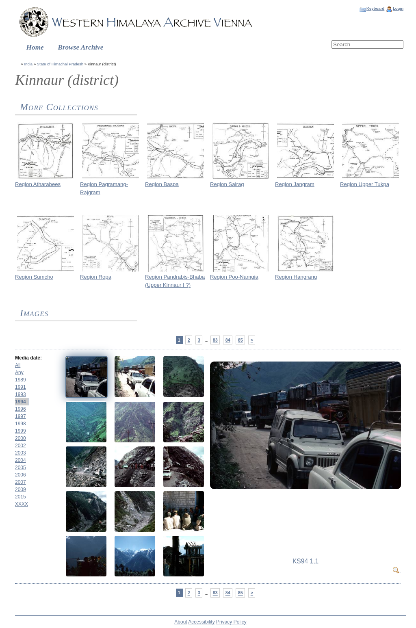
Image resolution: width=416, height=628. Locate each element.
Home (35, 47)
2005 (20, 467)
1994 (20, 402)
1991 (20, 387)
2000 (20, 438)
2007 (20, 482)
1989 (20, 380)
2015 (20, 497)
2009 (20, 489)
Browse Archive (80, 47)
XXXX (21, 504)
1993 (20, 394)
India (28, 64)
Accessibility (201, 622)
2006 (20, 475)
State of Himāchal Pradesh (60, 64)
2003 (20, 453)
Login (398, 8)
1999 (20, 431)
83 (215, 340)
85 (240, 340)
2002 (20, 445)
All (17, 365)
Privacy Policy (231, 622)
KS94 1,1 (305, 561)
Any (19, 372)
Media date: (28, 358)
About (180, 622)
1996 (20, 409)
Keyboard (375, 8)
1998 (20, 424)
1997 (20, 416)
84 (227, 340)
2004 (20, 460)
